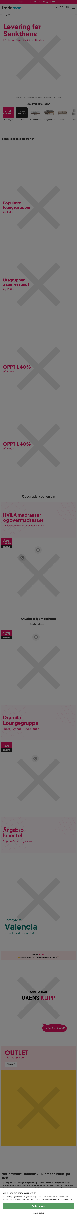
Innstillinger (38, 1213)
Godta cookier (39, 1206)
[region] (38, 1203)
